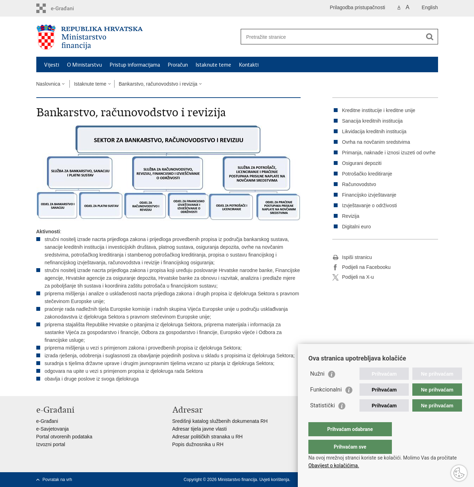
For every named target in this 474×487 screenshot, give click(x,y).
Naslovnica (48, 84)
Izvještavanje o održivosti (369, 205)
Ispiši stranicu (352, 257)
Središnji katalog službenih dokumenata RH (220, 421)
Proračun (178, 65)
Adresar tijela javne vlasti (199, 429)
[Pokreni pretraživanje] (430, 36)
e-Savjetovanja (52, 429)
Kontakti (249, 65)
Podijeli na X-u (353, 277)
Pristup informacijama (135, 65)
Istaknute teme (213, 65)
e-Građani (47, 421)
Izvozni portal (50, 444)
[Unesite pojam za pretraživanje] (332, 37)
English (430, 7)
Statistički (322, 419)
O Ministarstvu (84, 65)
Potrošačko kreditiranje (367, 174)
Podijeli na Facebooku (361, 267)
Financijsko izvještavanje (369, 195)
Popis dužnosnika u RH (198, 444)
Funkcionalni (326, 403)
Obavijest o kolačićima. (333, 465)
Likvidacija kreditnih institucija (374, 131)
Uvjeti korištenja (274, 479)
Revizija (350, 216)
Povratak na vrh (57, 479)
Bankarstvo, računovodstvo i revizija (158, 84)
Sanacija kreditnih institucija (372, 121)
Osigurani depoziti (362, 163)
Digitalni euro (356, 226)
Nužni (317, 387)
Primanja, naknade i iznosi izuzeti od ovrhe (389, 152)
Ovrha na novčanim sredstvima (376, 142)
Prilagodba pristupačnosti (357, 7)
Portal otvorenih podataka (64, 436)
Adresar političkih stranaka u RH (207, 436)
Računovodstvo (359, 184)
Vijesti (51, 65)
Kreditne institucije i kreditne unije (378, 110)
